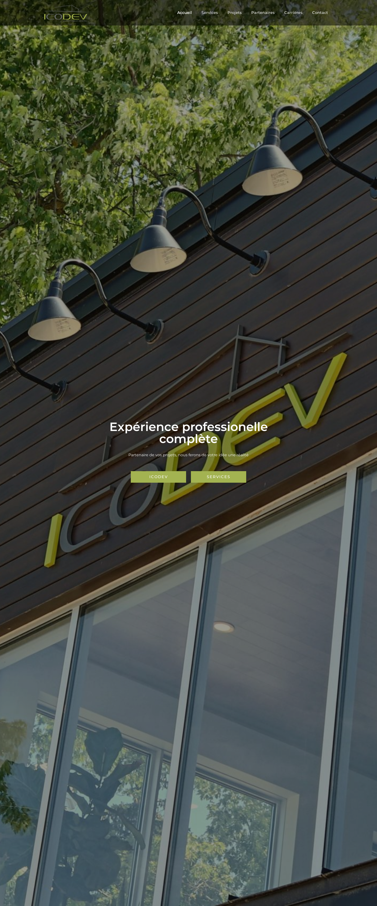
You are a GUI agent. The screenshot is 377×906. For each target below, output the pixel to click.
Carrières (296, 12)
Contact (321, 12)
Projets (241, 12)
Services (218, 12)
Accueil (195, 12)
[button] (158, 477)
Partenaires (267, 12)
